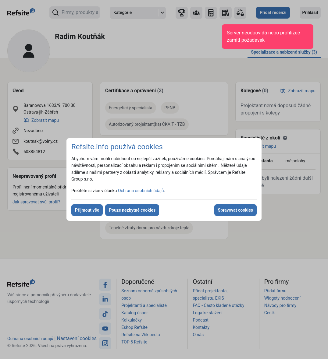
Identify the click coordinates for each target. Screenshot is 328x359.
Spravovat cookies (235, 210)
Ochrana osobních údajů (141, 190)
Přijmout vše (87, 210)
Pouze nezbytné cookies (132, 210)
